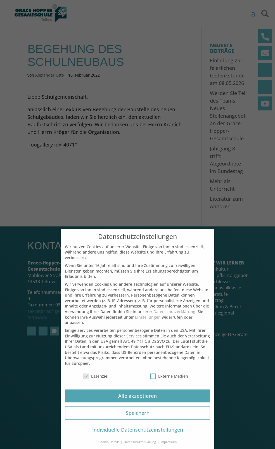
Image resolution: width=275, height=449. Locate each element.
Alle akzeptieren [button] (137, 401)
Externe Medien (169, 381)
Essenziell (96, 381)
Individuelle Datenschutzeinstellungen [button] (137, 435)
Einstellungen (148, 322)
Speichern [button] (138, 418)
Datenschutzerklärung (174, 317)
